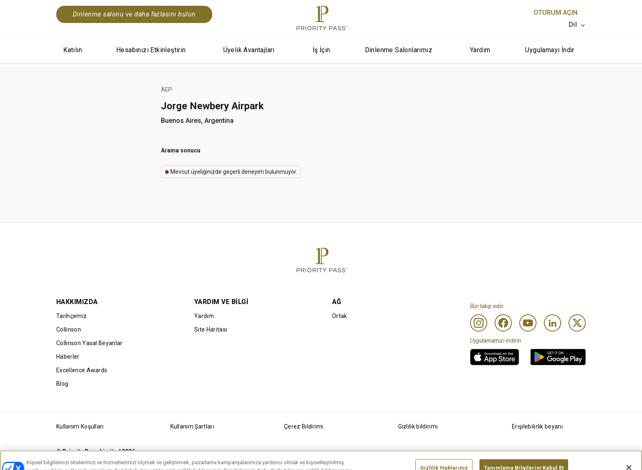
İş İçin (321, 50)
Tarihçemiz (71, 316)
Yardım (480, 50)
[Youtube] (528, 323)
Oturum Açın (556, 12)
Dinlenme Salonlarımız (398, 50)
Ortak (339, 316)
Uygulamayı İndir (549, 50)
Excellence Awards (81, 370)
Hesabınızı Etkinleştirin (151, 50)
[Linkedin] (552, 323)
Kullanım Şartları (192, 426)
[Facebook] (503, 323)
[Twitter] (577, 323)
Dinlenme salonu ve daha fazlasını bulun (134, 14)
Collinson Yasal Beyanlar (89, 343)
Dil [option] (573, 24)
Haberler (68, 356)
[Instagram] (478, 323)
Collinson (68, 329)
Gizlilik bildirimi (418, 426)
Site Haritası (210, 329)
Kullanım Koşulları (80, 426)
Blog (62, 383)
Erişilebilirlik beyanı (537, 426)
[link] (494, 357)
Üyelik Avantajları (249, 50)
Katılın (72, 50)
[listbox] (577, 24)
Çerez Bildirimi (303, 426)
